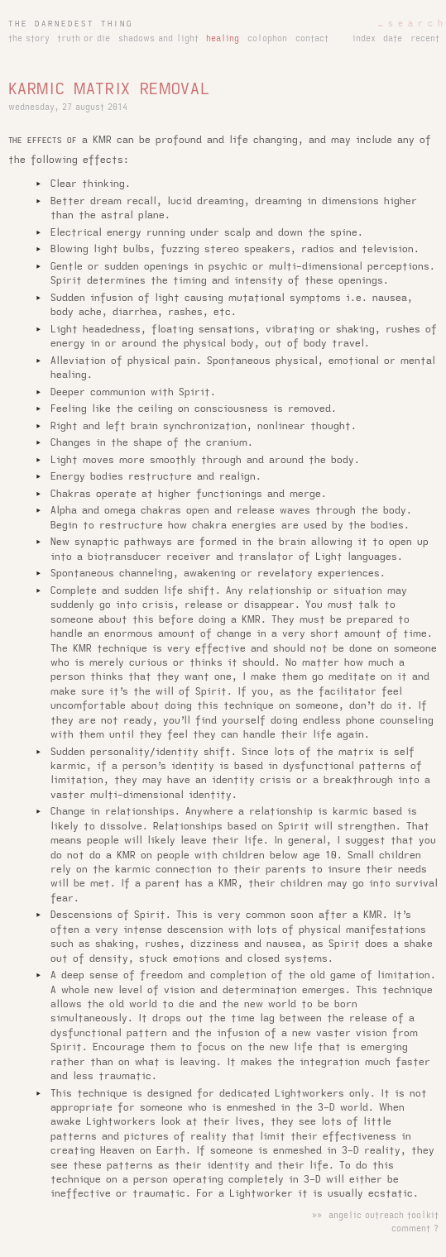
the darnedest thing (70, 24)
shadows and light (158, 39)
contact (312, 39)
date (392, 39)
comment (410, 1229)
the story (29, 39)
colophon (267, 39)
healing (222, 39)
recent (424, 39)
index (364, 39)
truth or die (83, 39)
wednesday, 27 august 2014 (67, 107)
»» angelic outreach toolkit (375, 1216)
